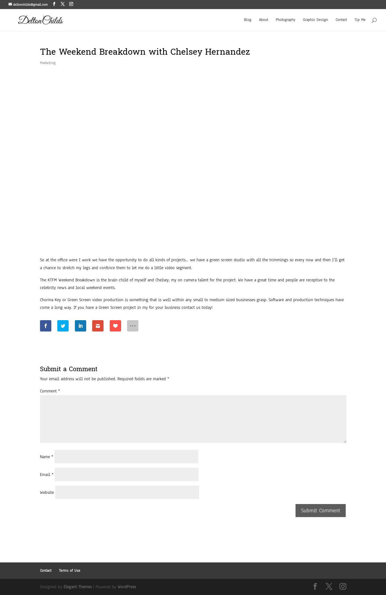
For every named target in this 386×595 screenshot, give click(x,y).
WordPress (127, 587)
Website (47, 492)
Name (46, 457)
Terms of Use (69, 570)
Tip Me (360, 20)
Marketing (48, 62)
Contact (341, 20)
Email (46, 474)
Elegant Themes (78, 587)
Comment (50, 391)
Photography (285, 20)
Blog (247, 20)
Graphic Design (315, 20)
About (263, 20)
